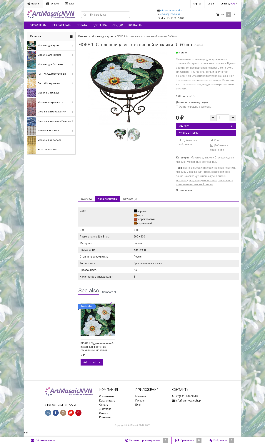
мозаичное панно (216, 167)
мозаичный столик (201, 184)
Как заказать (61, 25)
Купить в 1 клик (188, 132)
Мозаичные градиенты (45, 102)
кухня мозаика (208, 180)
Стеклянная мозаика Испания (49, 121)
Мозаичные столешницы (202, 161)
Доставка (100, 25)
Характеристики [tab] (108, 198)
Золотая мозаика (42, 149)
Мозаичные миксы (43, 93)
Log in (211, 3)
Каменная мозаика (43, 130)
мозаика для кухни (187, 180)
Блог (69, 3)
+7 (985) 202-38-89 (170, 14)
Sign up (197, 3)
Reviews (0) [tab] (130, 198)
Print (215, 140)
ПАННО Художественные (46, 74)
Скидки (117, 25)
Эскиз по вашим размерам (193, 106)
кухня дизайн (218, 176)
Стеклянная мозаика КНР (46, 111)
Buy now (205, 125)
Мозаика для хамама (44, 55)
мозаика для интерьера (201, 171)
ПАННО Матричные (43, 83)
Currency (228, 3)
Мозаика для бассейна (45, 64)
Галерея (52, 3)
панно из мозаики (194, 167)
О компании (38, 25)
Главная (82, 36)
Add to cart (91, 362)
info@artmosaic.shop (172, 10)
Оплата (82, 25)
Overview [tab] (86, 198)
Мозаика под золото (44, 140)
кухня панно (202, 176)
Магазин (33, 3)
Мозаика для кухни (43, 45)
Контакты (135, 25)
